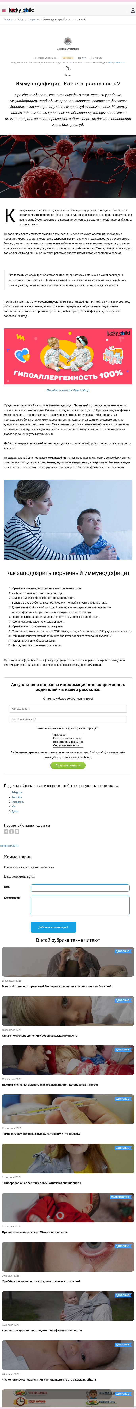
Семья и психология (68, 745)
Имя (7, 886)
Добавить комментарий (53, 927)
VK (13, 806)
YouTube (17, 797)
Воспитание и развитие (68, 742)
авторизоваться (116, 62)
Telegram (17, 792)
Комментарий (12, 897)
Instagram (18, 801)
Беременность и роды (68, 738)
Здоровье (68, 735)
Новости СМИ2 (9, 846)
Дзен (15, 811)
